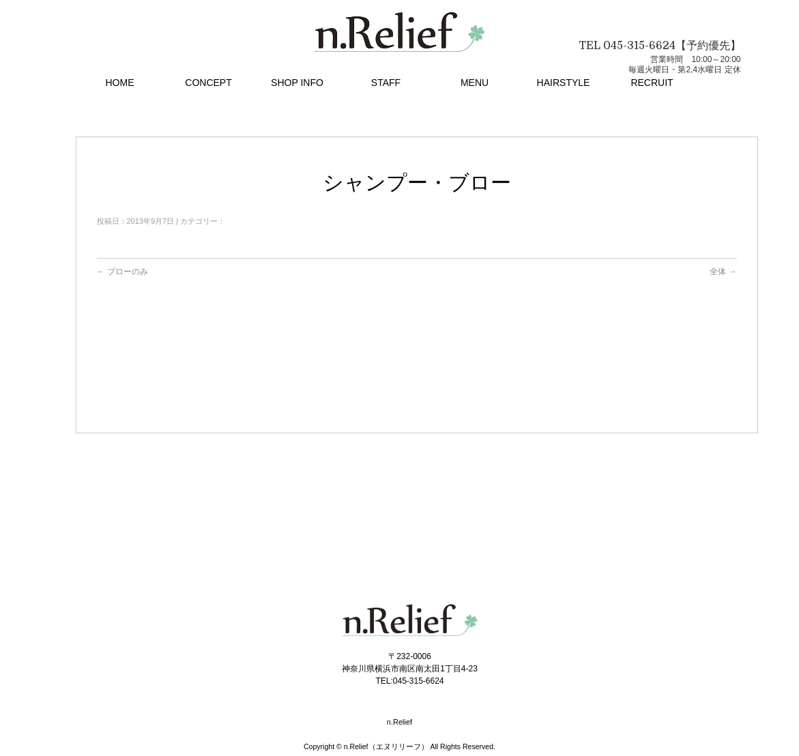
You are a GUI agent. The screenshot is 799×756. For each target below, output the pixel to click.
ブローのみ (122, 271)
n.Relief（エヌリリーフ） (386, 746)
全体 (723, 271)
